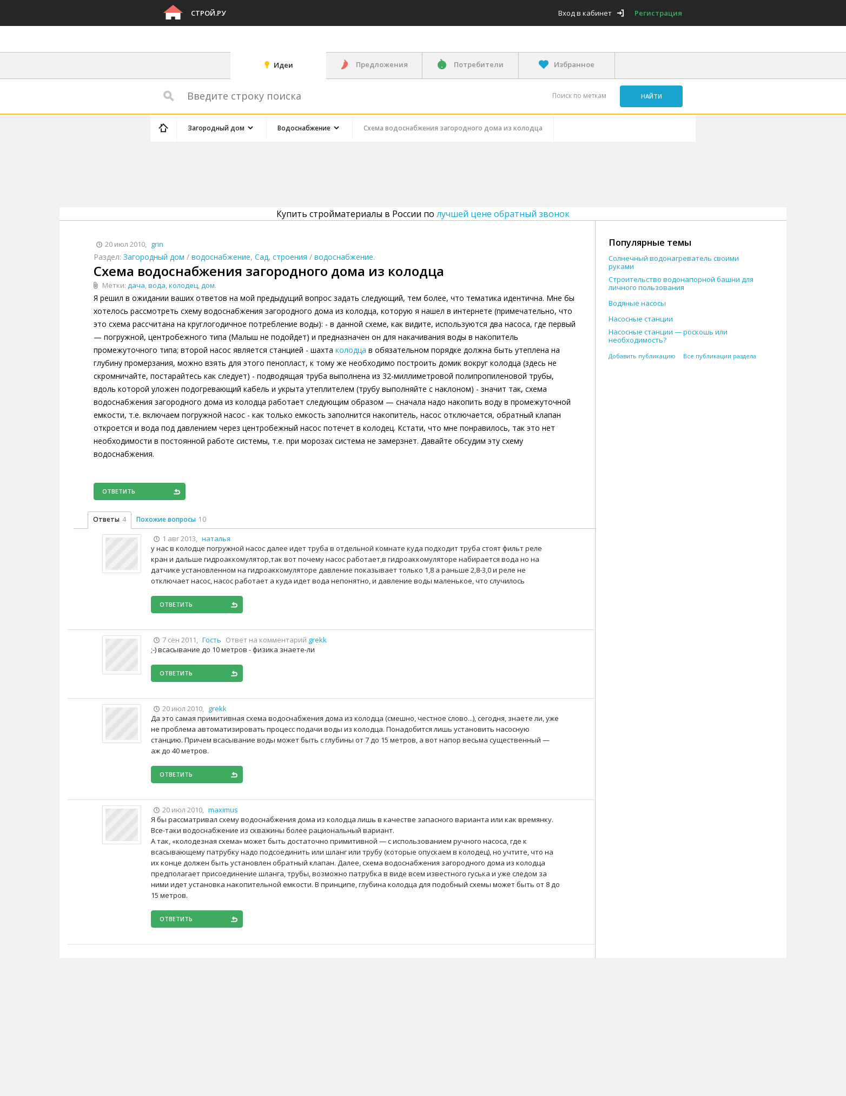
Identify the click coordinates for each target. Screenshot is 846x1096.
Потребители (479, 64)
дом (208, 285)
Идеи (283, 65)
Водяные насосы (637, 303)
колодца (350, 350)
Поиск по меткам (579, 95)
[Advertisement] (355, 172)
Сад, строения (281, 257)
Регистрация (658, 13)
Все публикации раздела (719, 356)
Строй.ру (208, 13)
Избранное (574, 64)
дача (136, 285)
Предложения (382, 64)
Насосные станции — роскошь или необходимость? (668, 336)
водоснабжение (220, 257)
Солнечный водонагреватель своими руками (674, 262)
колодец (183, 285)
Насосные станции (641, 319)
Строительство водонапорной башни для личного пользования (681, 283)
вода (157, 285)
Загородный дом (153, 257)
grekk (317, 640)
